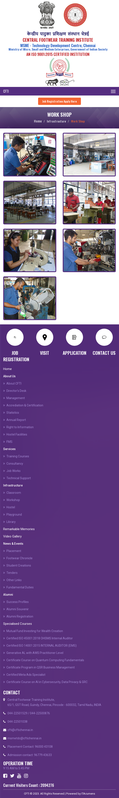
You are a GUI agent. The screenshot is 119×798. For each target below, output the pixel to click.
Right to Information (20, 427)
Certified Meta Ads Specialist (25, 674)
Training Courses (17, 456)
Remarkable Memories (19, 529)
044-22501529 (17, 713)
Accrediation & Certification (24, 405)
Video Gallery (12, 536)
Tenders (12, 572)
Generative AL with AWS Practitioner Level (34, 653)
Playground (14, 514)
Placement (13, 551)
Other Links (14, 580)
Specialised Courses (17, 624)
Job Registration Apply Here (59, 101)
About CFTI (13, 383)
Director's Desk (16, 390)
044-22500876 (40, 713)
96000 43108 (44, 746)
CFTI (6, 91)
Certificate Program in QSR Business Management (40, 667)
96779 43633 (43, 755)
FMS (9, 441)
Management (15, 398)
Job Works (13, 471)
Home (38, 121)
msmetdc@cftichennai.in (24, 738)
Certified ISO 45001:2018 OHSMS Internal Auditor (39, 638)
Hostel (10, 507)
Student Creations (18, 565)
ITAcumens (88, 793)
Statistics (12, 412)
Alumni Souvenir (17, 609)
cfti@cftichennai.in (20, 730)
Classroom (13, 492)
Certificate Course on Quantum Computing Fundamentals (45, 660)
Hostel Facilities (16, 434)
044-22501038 (17, 721)
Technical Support (18, 478)
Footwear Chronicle (19, 558)
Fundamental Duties (20, 587)
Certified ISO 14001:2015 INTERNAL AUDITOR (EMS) (41, 645)
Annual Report (16, 420)
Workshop (13, 500)
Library (11, 522)
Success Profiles (17, 602)
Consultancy (14, 463)
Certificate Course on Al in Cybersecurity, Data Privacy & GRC (47, 682)
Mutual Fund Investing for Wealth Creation (34, 631)
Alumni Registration (19, 616)
